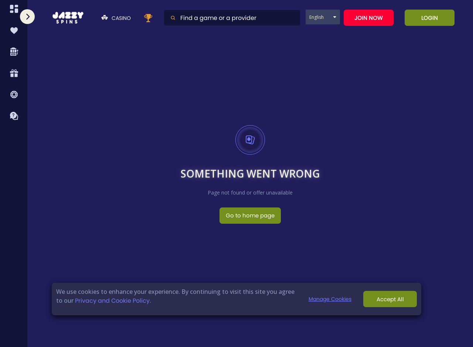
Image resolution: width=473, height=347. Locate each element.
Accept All (390, 299)
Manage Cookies (330, 299)
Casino (116, 18)
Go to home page (250, 215)
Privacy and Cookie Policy (112, 300)
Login (429, 18)
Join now (368, 18)
